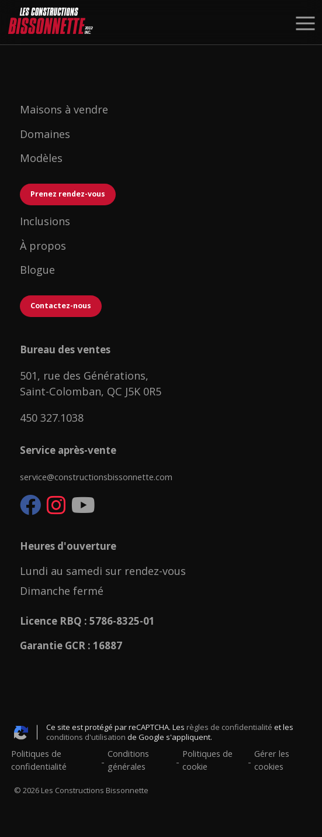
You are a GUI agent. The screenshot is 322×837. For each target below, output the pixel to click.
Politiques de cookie (207, 760)
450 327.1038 (52, 418)
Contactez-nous (60, 306)
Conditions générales (128, 760)
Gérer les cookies (271, 760)
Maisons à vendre (65, 109)
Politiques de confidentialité (39, 760)
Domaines (46, 134)
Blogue (37, 270)
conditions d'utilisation (86, 737)
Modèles (42, 158)
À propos (43, 246)
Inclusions (46, 221)
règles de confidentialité (229, 727)
